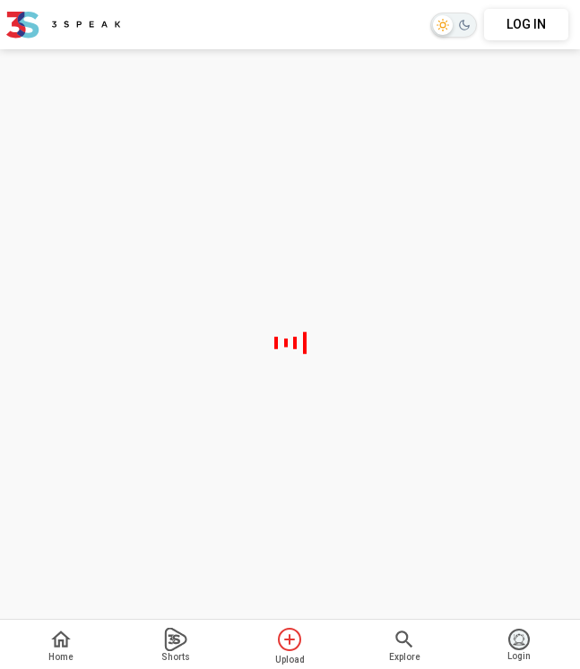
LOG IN (526, 24)
